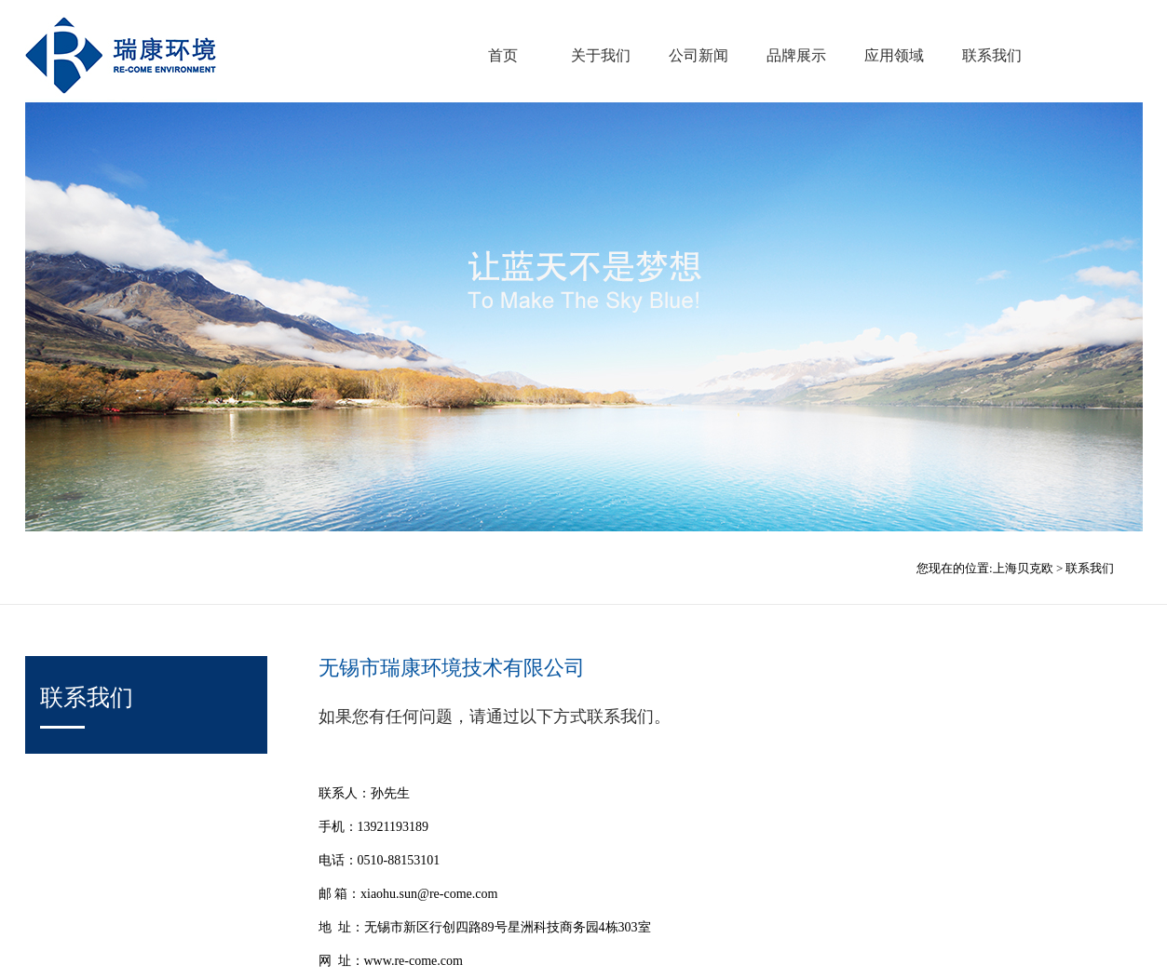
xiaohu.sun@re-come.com (428, 894)
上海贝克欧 (1023, 568)
